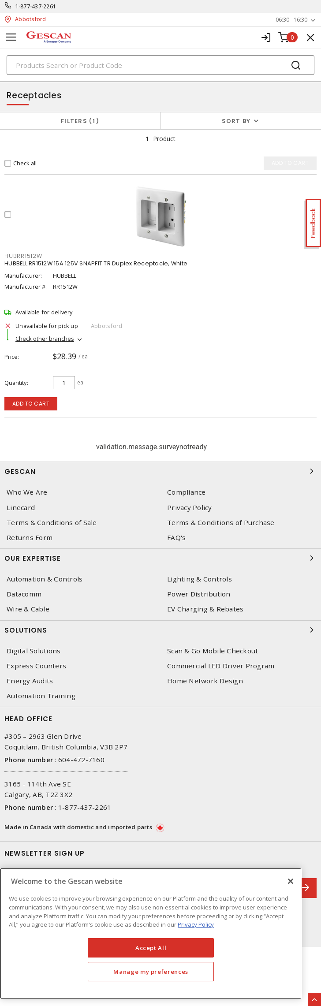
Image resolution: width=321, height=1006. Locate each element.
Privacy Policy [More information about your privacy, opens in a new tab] (196, 924)
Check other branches (44, 339)
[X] (290, 881)
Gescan (160, 471)
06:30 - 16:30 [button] (291, 19)
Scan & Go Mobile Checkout (212, 651)
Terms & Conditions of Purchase (221, 522)
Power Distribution (199, 594)
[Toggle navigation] (11, 37)
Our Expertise (160, 558)
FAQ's (176, 537)
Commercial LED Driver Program (220, 666)
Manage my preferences (150, 972)
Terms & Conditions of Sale (52, 522)
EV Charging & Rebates (205, 609)
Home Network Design (205, 681)
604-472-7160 (81, 759)
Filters (80, 121)
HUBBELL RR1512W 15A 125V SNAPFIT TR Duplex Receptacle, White (95, 263)
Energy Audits (30, 681)
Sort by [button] (236, 121)
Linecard (21, 507)
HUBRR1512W (23, 256)
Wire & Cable (28, 609)
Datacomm (24, 594)
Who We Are (27, 492)
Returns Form (29, 537)
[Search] (160, 65)
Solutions (160, 630)
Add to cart (31, 403)
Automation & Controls (44, 579)
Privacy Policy (189, 507)
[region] (151, 933)
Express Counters (36, 666)
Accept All (151, 948)
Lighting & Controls (199, 579)
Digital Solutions (33, 651)
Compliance (186, 492)
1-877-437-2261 (35, 6)
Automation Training (41, 696)
